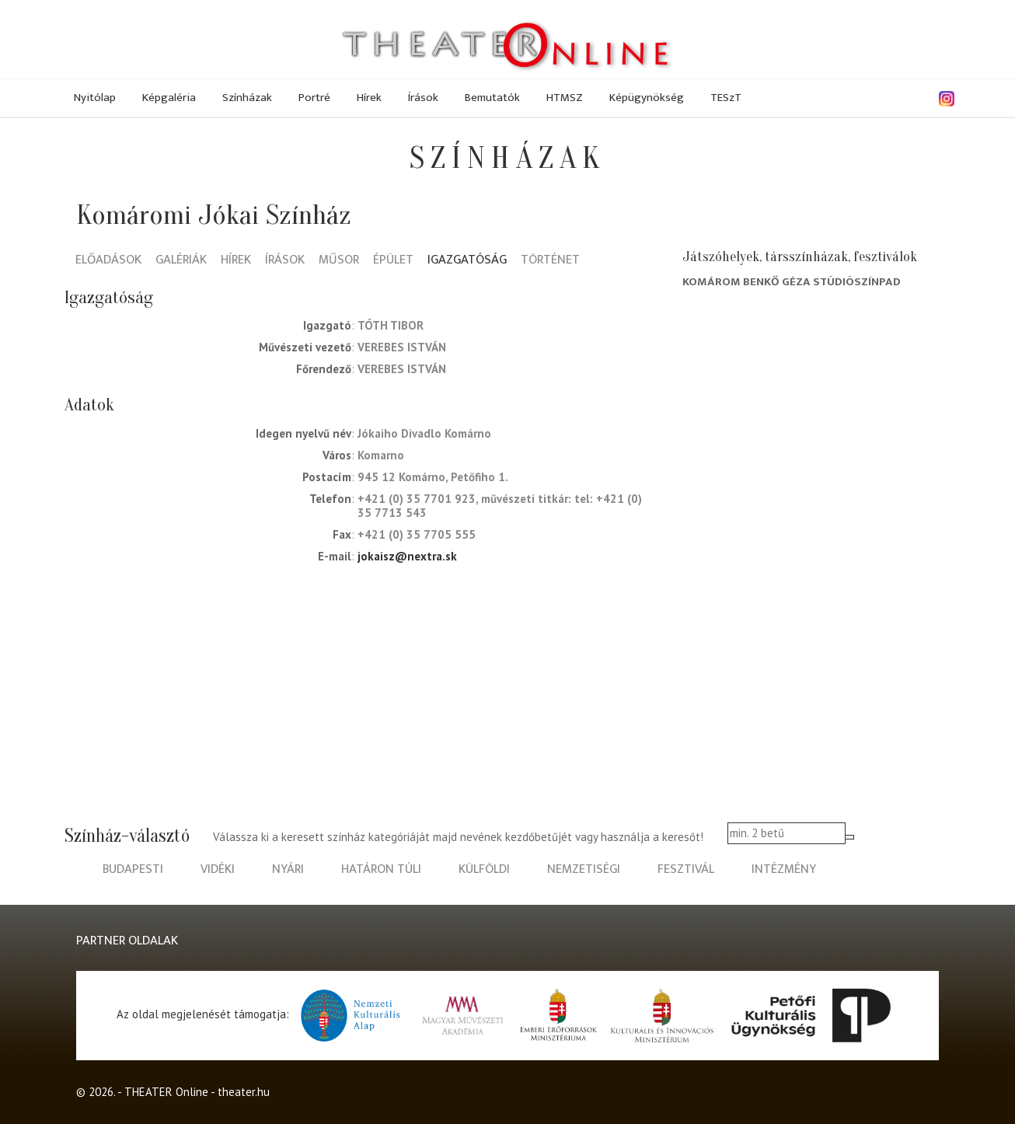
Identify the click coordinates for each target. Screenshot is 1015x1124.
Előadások (108, 261)
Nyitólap (95, 97)
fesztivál (685, 869)
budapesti (133, 869)
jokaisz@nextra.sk (407, 556)
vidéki (218, 869)
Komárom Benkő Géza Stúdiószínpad (791, 281)
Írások (423, 97)
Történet (550, 261)
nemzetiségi (583, 869)
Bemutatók (492, 97)
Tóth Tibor (391, 325)
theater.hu (244, 1091)
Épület (393, 261)
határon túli (381, 869)
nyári (288, 869)
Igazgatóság (467, 261)
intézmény (784, 869)
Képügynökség (646, 97)
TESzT (725, 97)
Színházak (247, 97)
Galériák (181, 261)
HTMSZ (564, 97)
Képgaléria (169, 97)
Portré (314, 97)
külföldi (484, 869)
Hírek (369, 97)
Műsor (339, 261)
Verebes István (402, 347)
